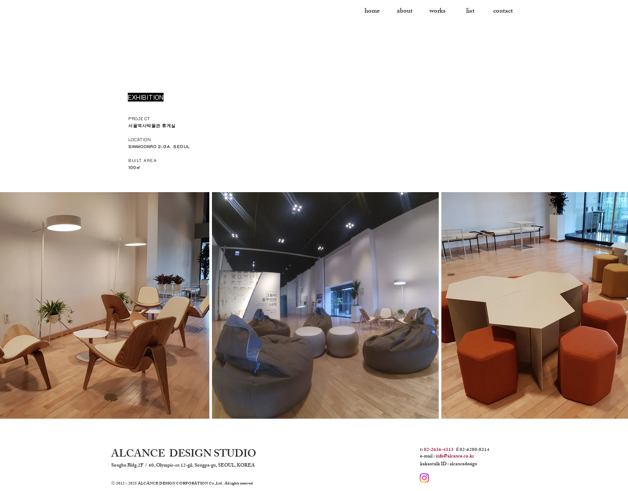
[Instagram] (424, 478)
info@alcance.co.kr (455, 456)
